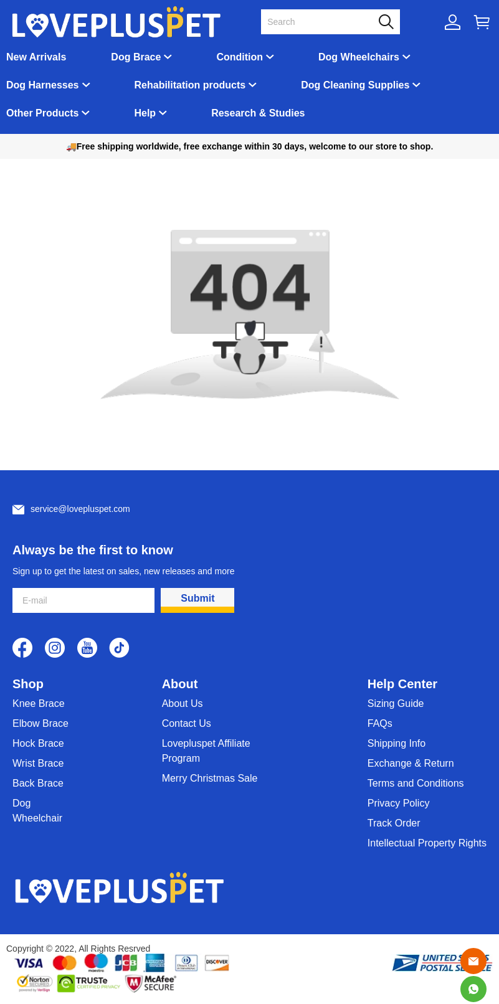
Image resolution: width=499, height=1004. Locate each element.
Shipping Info (396, 743)
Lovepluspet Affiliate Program (206, 751)
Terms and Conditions (416, 783)
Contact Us (186, 723)
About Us (182, 703)
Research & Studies (258, 113)
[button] (386, 21)
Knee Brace (38, 703)
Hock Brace (38, 743)
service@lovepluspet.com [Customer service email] (80, 509)
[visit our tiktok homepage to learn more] (120, 648)
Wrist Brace (38, 763)
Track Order (394, 823)
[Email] (473, 961)
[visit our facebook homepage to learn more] (22, 648)
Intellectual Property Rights (427, 843)
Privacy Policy (399, 803)
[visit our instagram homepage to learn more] (55, 648)
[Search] (323, 21)
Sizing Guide (396, 703)
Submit (197, 598)
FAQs (380, 723)
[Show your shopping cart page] (482, 22)
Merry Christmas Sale (210, 778)
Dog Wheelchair (37, 810)
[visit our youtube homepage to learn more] (87, 648)
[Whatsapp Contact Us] (473, 989)
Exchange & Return (411, 763)
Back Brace (38, 783)
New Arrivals (36, 57)
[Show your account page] (452, 22)
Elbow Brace (40, 723)
